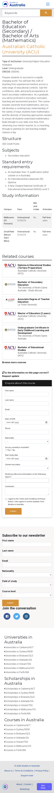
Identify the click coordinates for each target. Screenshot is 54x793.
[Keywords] (21, 12)
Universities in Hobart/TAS (18, 663)
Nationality (9, 438)
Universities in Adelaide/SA (18, 659)
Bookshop (25, 789)
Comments (9, 486)
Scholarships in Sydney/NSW (19, 692)
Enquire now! (27, 775)
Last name (9, 400)
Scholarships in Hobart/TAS (19, 705)
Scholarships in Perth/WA (18, 713)
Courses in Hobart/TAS (16, 741)
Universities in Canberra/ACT (19, 647)
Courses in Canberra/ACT (18, 725)
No (12, 450)
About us (8, 770)
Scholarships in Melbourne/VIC (20, 709)
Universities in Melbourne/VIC (19, 668)
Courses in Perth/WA (15, 750)
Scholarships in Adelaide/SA (19, 701)
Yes (7, 450)
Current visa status (12, 464)
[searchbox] (6, 480)
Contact (27, 784)
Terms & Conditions (24, 770)
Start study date (11, 455)
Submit (13, 511)
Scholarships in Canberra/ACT (20, 688)
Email (7, 409)
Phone (7, 428)
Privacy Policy (42, 770)
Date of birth (10, 419)
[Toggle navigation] (48, 4)
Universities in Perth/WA (17, 672)
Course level (9, 591)
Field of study (9, 581)
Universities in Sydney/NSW (19, 651)
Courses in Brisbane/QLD (17, 733)
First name (9, 390)
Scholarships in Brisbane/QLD (20, 696)
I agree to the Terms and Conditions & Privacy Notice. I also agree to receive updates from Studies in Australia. (26, 501)
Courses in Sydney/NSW (17, 729)
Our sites (43, 786)
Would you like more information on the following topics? (25, 475)
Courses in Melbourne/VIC (18, 746)
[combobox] (27, 480)
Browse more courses (14, 362)
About (19, 784)
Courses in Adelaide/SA (17, 737)
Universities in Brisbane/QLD (19, 655)
